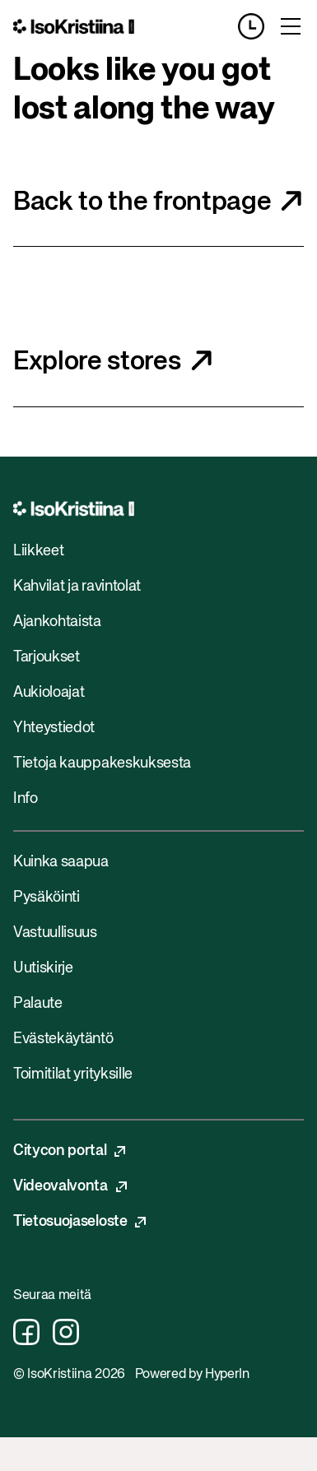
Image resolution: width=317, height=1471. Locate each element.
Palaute (38, 1003)
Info (25, 798)
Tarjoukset (46, 657)
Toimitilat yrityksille (73, 1074)
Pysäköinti (46, 897)
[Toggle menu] (290, 26)
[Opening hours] (257, 26)
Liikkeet (38, 551)
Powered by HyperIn (192, 1374)
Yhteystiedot (54, 728)
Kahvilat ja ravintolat (77, 586)
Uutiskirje (43, 968)
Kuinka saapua (61, 862)
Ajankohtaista (57, 622)
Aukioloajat (48, 692)
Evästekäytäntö (63, 1039)
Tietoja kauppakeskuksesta (102, 763)
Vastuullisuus (55, 933)
